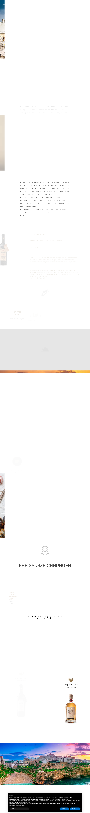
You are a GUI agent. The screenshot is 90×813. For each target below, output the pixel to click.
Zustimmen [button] (75, 808)
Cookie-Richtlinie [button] (59, 799)
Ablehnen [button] (64, 808)
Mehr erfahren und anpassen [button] (19, 808)
